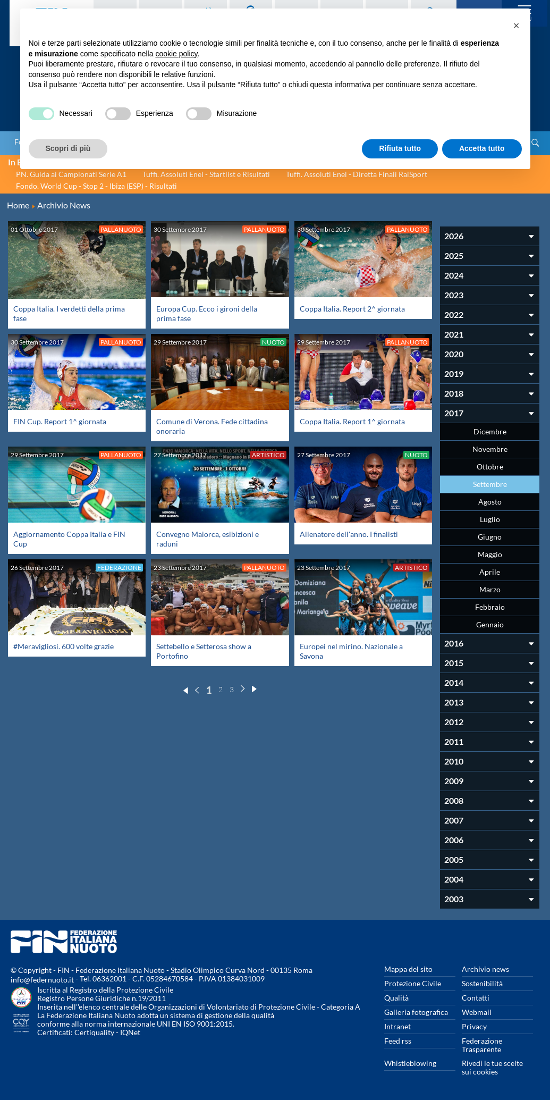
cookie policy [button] (176, 53)
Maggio (490, 554)
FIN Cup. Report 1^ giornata (59, 421)
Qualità (396, 997)
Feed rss (397, 1040)
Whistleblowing (410, 1063)
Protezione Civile (412, 983)
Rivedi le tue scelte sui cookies (492, 1067)
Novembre (489, 449)
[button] (516, 25)
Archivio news (485, 968)
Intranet (397, 1026)
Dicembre (489, 431)
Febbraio (490, 606)
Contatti (475, 997)
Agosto (490, 501)
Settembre (490, 484)
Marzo (490, 589)
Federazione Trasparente (482, 1045)
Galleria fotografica (416, 1012)
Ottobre (490, 466)
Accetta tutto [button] (482, 148)
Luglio (490, 519)
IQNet (130, 1032)
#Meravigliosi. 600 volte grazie (63, 646)
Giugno (490, 536)
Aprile (489, 571)
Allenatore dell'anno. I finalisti (349, 534)
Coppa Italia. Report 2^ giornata (352, 308)
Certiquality (94, 1032)
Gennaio (490, 624)
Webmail (477, 1012)
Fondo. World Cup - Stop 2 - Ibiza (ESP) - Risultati (96, 185)
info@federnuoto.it (42, 979)
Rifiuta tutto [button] (400, 148)
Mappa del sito (408, 968)
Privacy (474, 1026)
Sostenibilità (482, 983)
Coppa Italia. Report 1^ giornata (352, 421)
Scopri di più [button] (68, 148)
